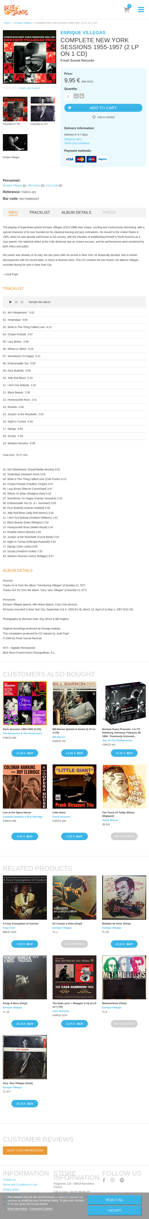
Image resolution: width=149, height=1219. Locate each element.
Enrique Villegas (23, 22)
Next (22, 302)
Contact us (9, 1179)
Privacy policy (11, 1189)
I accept (115, 1210)
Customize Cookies (41, 1208)
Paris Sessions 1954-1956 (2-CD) (22, 729)
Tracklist (39, 212)
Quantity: (71, 88)
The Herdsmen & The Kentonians (22, 733)
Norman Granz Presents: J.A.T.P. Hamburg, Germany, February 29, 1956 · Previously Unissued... (121, 732)
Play (10, 302)
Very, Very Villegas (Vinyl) (18, 1083)
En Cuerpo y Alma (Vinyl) (67, 923)
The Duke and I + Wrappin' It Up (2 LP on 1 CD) (74, 1005)
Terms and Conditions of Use (20, 1184)
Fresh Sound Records (77, 60)
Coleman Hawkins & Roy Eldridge (22, 816)
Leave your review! (29, 88)
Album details (76, 212)
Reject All (115, 1200)
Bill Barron (59, 737)
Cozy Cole (52, 185)
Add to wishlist (106, 117)
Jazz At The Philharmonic (117, 740)
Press (109, 212)
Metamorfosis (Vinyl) (114, 1003)
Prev (16, 302)
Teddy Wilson (110, 820)
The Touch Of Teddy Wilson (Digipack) (118, 814)
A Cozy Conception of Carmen (20, 923)
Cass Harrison (61, 1011)
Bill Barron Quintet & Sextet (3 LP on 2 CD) (74, 731)
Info (13, 212)
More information (17, 1208)
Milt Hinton (34, 185)
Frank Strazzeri (61, 816)
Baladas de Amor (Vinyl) (116, 923)
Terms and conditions (77, 143)
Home (7, 22)
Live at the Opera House (17, 812)
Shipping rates (73, 139)
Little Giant (59, 812)
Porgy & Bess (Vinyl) (15, 1003)
